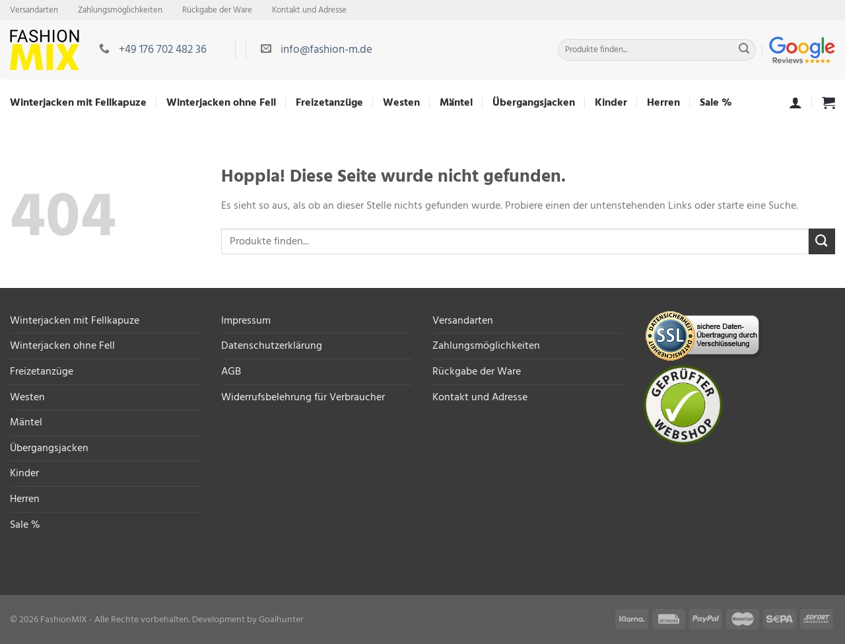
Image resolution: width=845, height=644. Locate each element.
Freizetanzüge (329, 102)
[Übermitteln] (744, 50)
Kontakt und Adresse (309, 10)
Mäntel (456, 102)
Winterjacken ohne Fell (221, 102)
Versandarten (34, 10)
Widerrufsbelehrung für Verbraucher (303, 397)
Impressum (246, 320)
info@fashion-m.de (326, 49)
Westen (401, 102)
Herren (663, 102)
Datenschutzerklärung (271, 345)
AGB (231, 371)
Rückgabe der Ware (217, 10)
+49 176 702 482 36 (163, 49)
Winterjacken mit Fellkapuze (78, 102)
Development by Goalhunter (248, 619)
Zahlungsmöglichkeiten (120, 10)
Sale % (716, 102)
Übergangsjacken (533, 102)
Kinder (611, 102)
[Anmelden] (795, 102)
